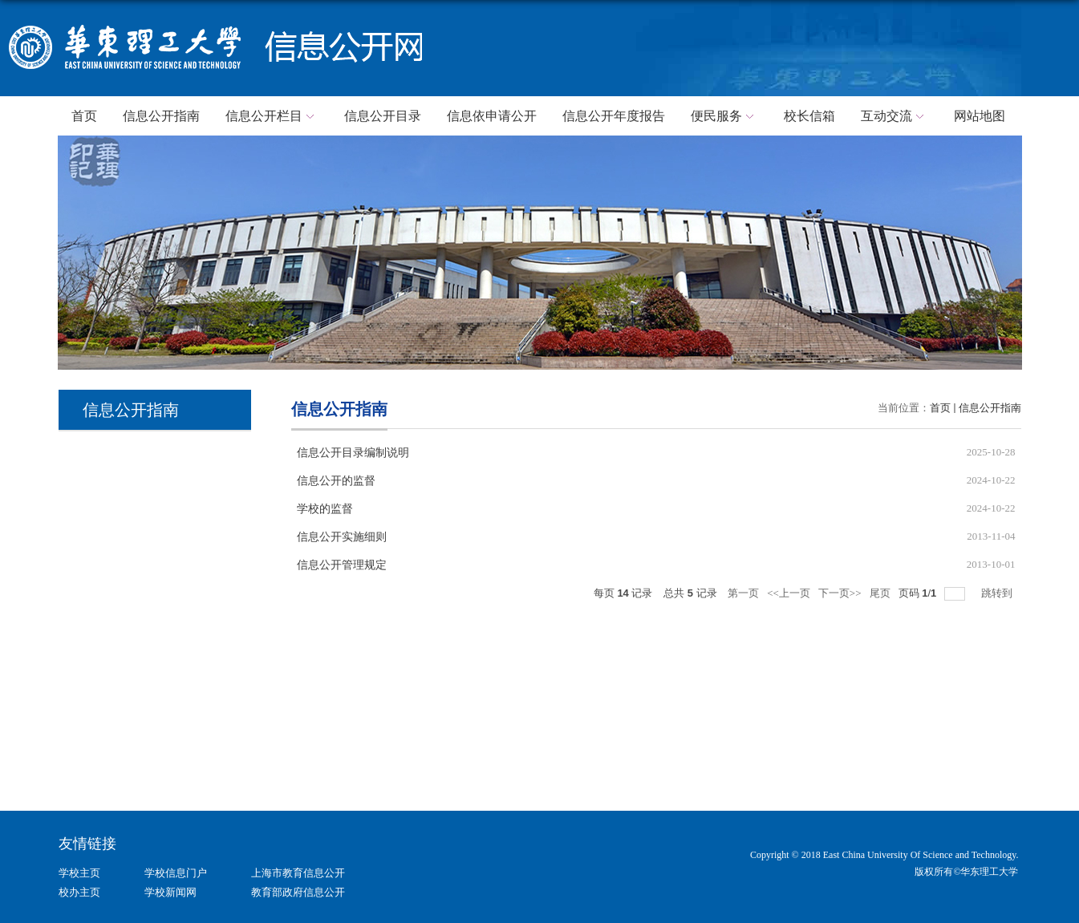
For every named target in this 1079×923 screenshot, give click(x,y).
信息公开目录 (382, 116)
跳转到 (998, 593)
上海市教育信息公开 (298, 873)
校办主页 (79, 892)
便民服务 (724, 117)
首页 (84, 116)
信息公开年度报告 (613, 116)
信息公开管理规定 (342, 565)
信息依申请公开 (492, 116)
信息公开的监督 (336, 481)
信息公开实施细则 (342, 537)
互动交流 (894, 117)
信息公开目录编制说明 (353, 453)
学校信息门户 (175, 873)
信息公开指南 (161, 116)
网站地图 (979, 116)
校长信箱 (809, 116)
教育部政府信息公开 (298, 892)
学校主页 (79, 873)
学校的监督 (325, 509)
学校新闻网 (170, 892)
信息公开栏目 (271, 117)
